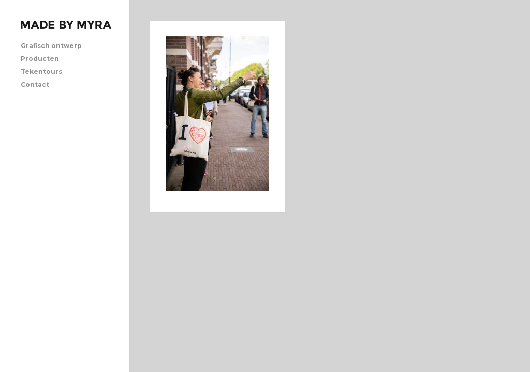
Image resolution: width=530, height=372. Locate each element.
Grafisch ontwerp (51, 46)
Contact (35, 84)
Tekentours (41, 71)
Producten (40, 59)
